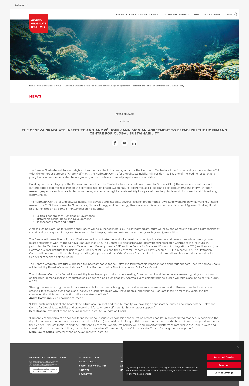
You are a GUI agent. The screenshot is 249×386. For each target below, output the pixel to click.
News (58, 86)
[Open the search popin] (235, 14)
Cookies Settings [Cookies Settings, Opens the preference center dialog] (224, 372)
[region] (183, 361)
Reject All (224, 365)
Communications (45, 86)
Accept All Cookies (224, 357)
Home (32, 86)
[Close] (238, 347)
